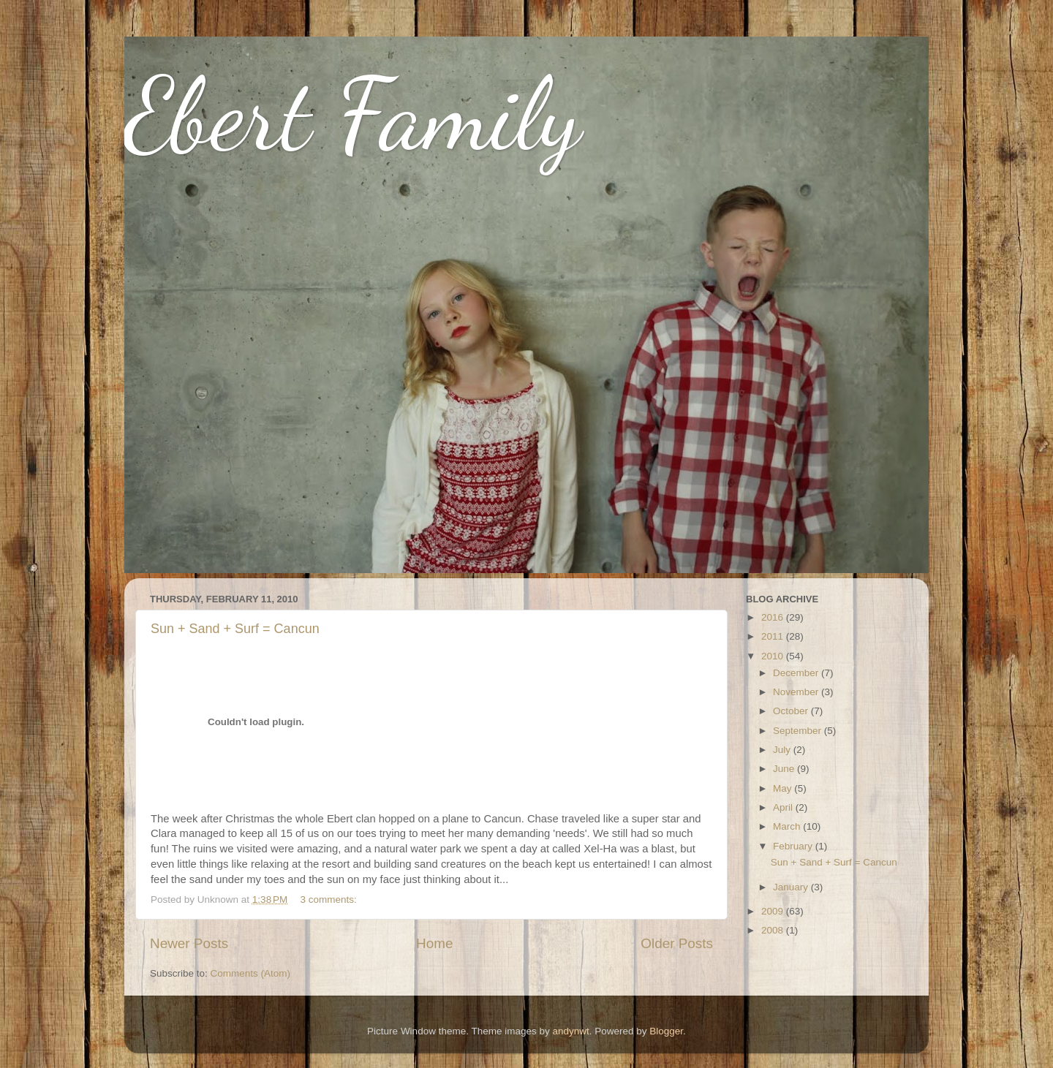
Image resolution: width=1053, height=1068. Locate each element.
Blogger (666, 1031)
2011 (773, 636)
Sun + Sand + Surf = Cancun (235, 628)
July (783, 749)
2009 (773, 911)
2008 (773, 930)
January (792, 887)
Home (434, 943)
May (783, 788)
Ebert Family (352, 114)
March (788, 826)
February (794, 846)
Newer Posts (189, 943)
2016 (773, 617)
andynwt (570, 1031)
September (798, 730)
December (797, 672)
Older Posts (677, 943)
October (792, 710)
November (797, 691)
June (785, 768)
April (784, 807)
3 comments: (330, 899)
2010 (773, 656)
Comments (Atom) (251, 973)
